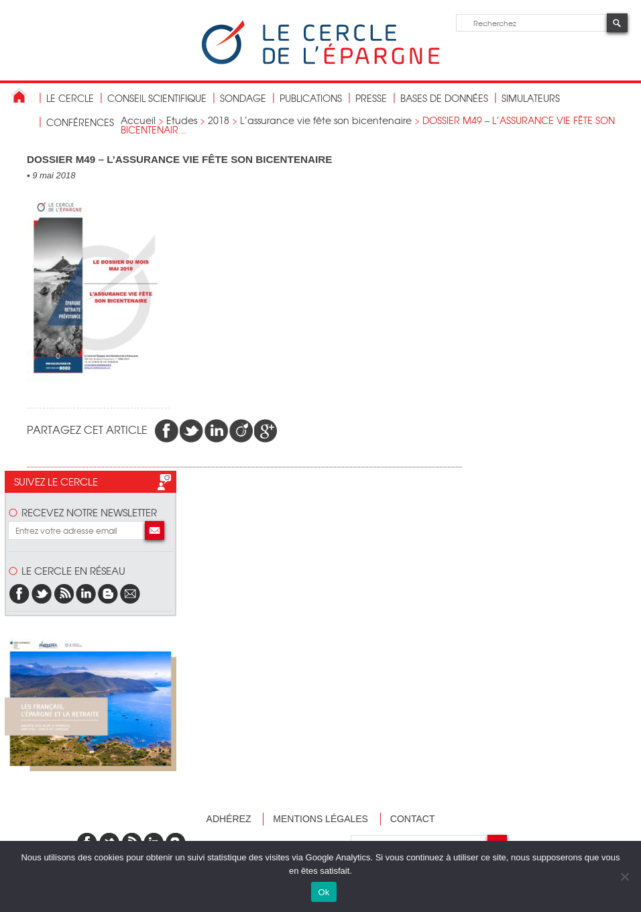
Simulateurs (531, 98)
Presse (371, 98)
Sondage (243, 98)
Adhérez (229, 818)
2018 (218, 120)
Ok (323, 892)
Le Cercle (70, 98)
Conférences (80, 122)
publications (311, 98)
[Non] (624, 876)
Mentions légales (320, 818)
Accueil (138, 120)
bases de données (444, 98)
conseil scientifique (157, 98)
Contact (412, 818)
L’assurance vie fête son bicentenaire (326, 120)
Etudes (181, 120)
